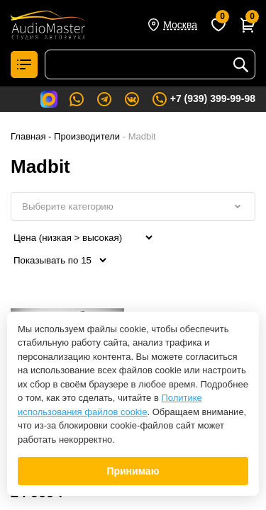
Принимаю (132, 471)
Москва (180, 25)
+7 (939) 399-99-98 (203, 99)
